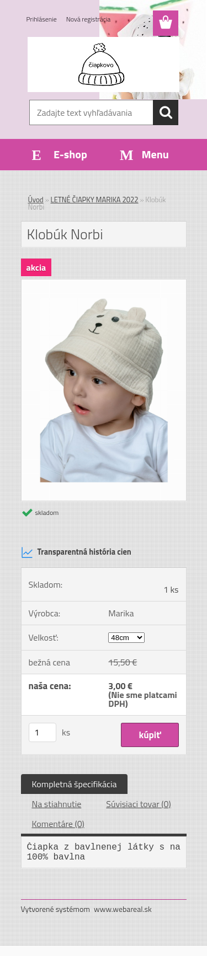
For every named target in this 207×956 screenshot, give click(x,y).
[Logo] (103, 64)
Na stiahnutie (57, 803)
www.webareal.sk (123, 909)
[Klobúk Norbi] (104, 284)
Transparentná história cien (76, 552)
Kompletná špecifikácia (74, 784)
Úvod (36, 199)
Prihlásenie (41, 19)
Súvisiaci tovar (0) (138, 803)
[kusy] (42, 732)
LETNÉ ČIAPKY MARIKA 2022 (95, 199)
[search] (165, 112)
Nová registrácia (88, 19)
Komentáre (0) (58, 823)
